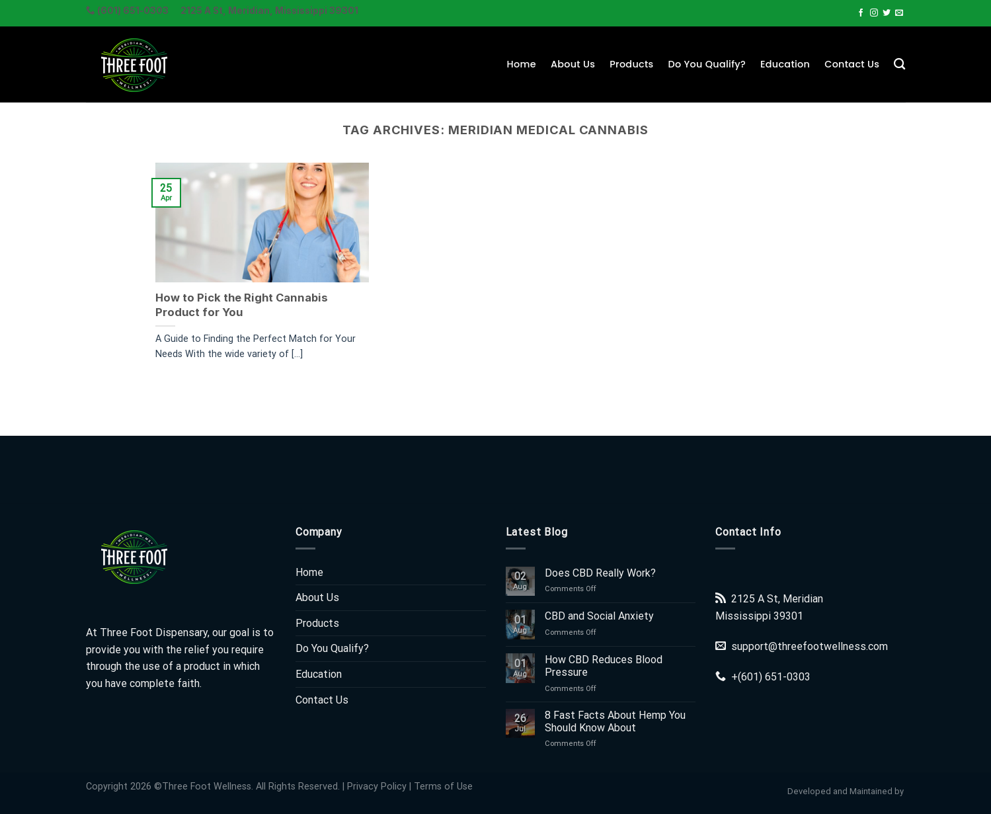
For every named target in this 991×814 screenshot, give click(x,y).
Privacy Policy (377, 786)
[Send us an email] (899, 13)
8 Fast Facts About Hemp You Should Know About (615, 721)
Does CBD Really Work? (600, 573)
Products (631, 64)
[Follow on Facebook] (861, 13)
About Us (573, 64)
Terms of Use (443, 786)
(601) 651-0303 (774, 677)
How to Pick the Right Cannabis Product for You (241, 305)
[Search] (899, 64)
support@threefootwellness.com (809, 646)
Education (785, 64)
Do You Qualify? (707, 64)
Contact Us (851, 64)
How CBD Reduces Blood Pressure (603, 665)
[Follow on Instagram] (874, 13)
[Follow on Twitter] (887, 13)
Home (521, 64)
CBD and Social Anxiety (599, 616)
